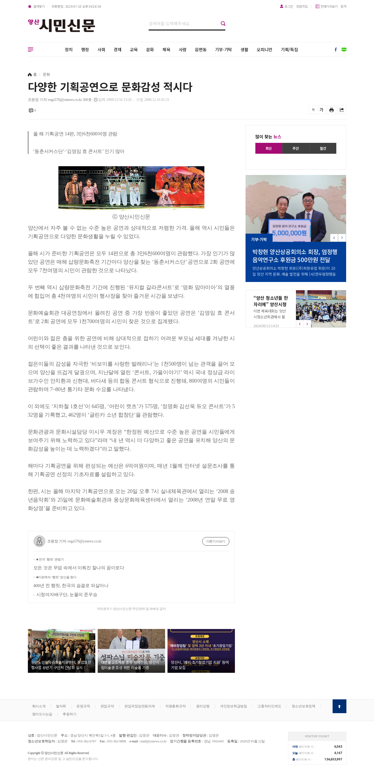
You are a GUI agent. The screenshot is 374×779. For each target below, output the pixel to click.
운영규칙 (83, 706)
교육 (134, 49)
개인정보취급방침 (233, 706)
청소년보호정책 (303, 706)
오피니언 (264, 49)
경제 (118, 49)
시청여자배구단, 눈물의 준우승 (66, 594)
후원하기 (69, 714)
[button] (342, 238)
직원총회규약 (175, 706)
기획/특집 (289, 49)
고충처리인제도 (269, 706)
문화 (150, 49)
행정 (85, 49)
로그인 (289, 6)
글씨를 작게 (313, 110)
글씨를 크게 (321, 110)
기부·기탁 (223, 49)
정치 (69, 49)
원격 (343, 6)
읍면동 (201, 49)
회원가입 (302, 6)
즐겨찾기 (39, 6)
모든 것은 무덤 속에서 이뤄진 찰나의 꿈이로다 (78, 564)
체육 (166, 49)
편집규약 (107, 706)
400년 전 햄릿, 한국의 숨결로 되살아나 (71, 581)
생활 (244, 49)
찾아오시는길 (42, 714)
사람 (183, 49)
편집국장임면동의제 (139, 706)
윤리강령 (203, 706)
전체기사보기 (329, 6)
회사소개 (39, 706)
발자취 (61, 706)
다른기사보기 (216, 541)
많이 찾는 (268, 136)
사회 (101, 49)
